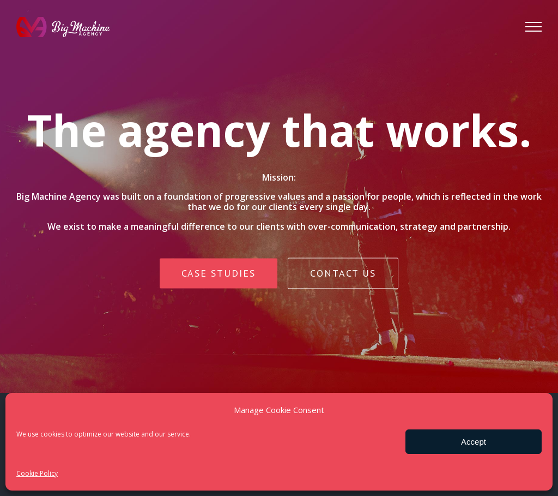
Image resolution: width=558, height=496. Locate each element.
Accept (473, 441)
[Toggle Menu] (533, 27)
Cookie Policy (37, 473)
